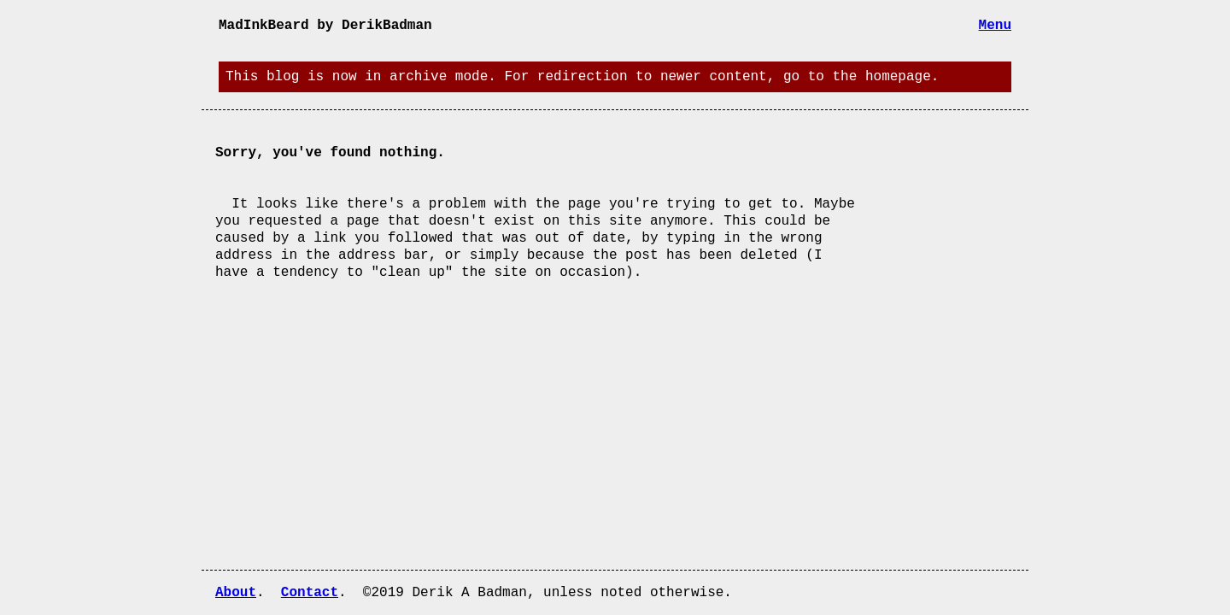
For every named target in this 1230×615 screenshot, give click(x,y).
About (235, 592)
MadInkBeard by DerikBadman (325, 25)
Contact (309, 592)
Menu (995, 25)
